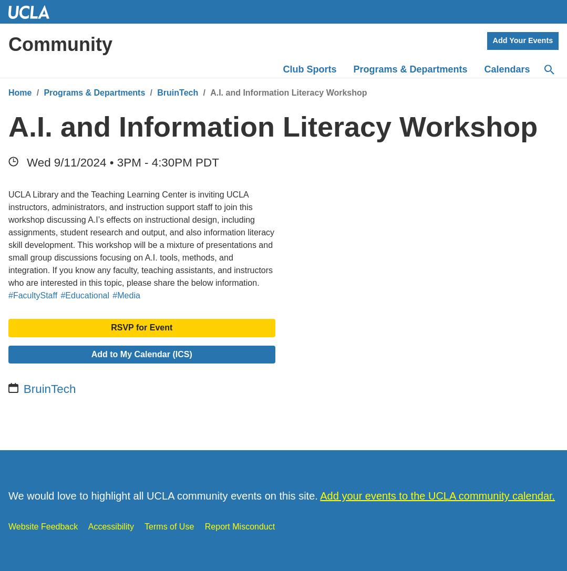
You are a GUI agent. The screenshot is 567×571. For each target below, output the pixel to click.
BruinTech (177, 92)
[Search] (549, 69)
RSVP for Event (141, 327)
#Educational (84, 295)
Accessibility (111, 526)
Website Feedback (43, 526)
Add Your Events (523, 40)
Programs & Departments (94, 92)
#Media (126, 295)
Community (60, 44)
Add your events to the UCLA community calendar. (437, 496)
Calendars (507, 69)
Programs (411, 69)
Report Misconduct (240, 526)
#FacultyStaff (32, 295)
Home (20, 92)
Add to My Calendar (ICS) (141, 354)
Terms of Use (169, 526)
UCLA (33, 12)
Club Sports (310, 69)
